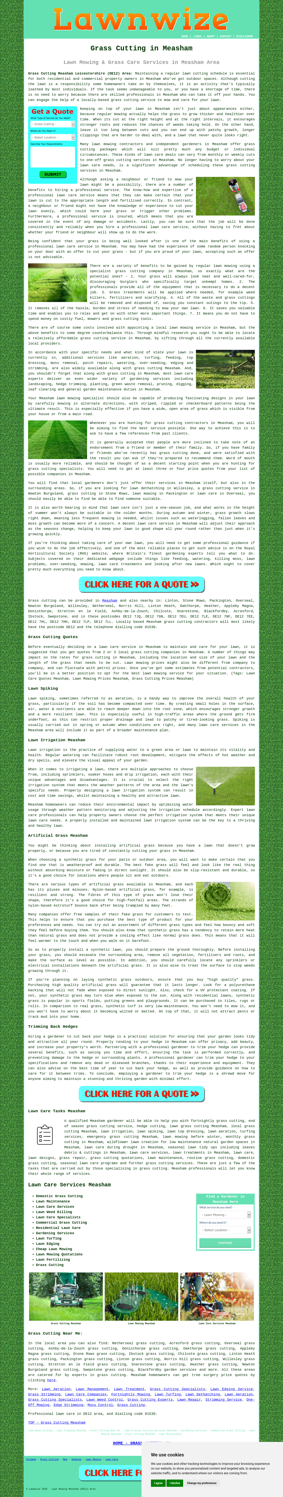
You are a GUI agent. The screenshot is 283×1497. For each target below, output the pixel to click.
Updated (76, 1459)
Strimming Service (223, 1400)
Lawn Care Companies (86, 1394)
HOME (185, 36)
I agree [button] (158, 1483)
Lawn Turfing (168, 1394)
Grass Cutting (131, 1405)
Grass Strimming (44, 1394)
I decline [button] (175, 1483)
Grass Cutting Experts (150, 1400)
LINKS (197, 36)
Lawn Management (92, 1389)
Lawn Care (111, 1459)
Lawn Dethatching (203, 1394)
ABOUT (211, 36)
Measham (109, 601)
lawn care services (149, 1153)
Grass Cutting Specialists (177, 1389)
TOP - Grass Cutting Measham (56, 1423)
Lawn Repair (189, 1400)
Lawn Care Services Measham (69, 1185)
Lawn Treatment (129, 1389)
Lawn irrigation (44, 750)
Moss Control (100, 1405)
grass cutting (124, 100)
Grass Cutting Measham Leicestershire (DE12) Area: (80, 73)
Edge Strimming (68, 1405)
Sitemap (31, 1459)
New (65, 1459)
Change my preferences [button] (201, 1483)
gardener (115, 1121)
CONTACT (226, 36)
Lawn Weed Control (104, 1400)
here (51, 1380)
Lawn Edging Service (231, 1389)
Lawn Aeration (56, 1389)
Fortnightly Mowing (130, 1394)
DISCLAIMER (244, 36)
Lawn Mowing (93, 1459)
